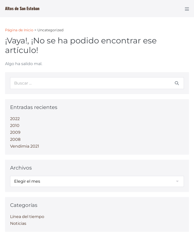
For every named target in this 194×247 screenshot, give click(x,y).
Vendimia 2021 (24, 146)
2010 (14, 125)
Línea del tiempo (27, 216)
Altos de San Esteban (22, 8)
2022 (15, 118)
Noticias (18, 223)
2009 (15, 132)
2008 (15, 139)
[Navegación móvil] (187, 9)
